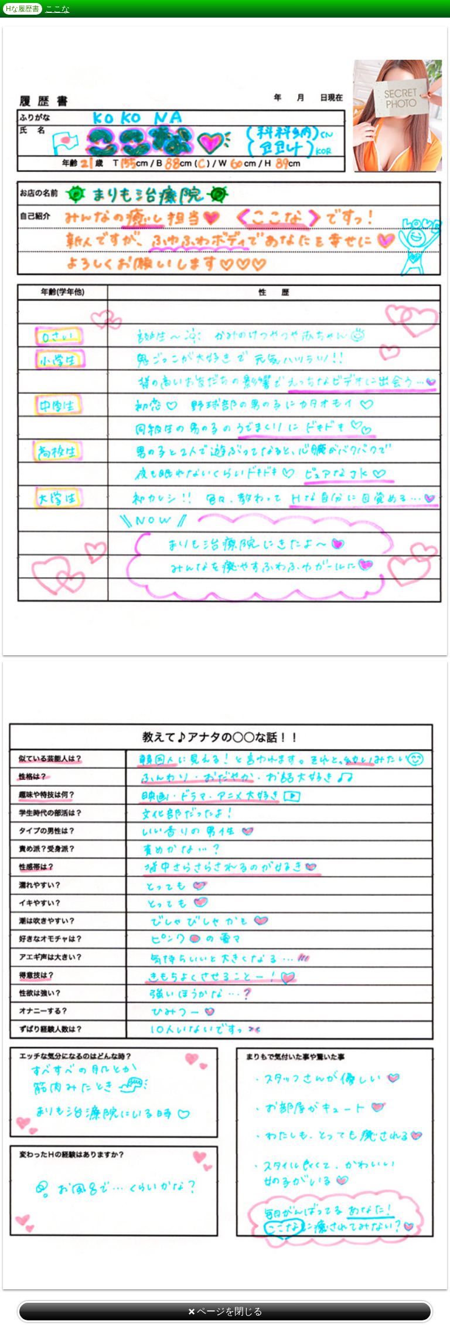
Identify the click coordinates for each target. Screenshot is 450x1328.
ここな (57, 9)
